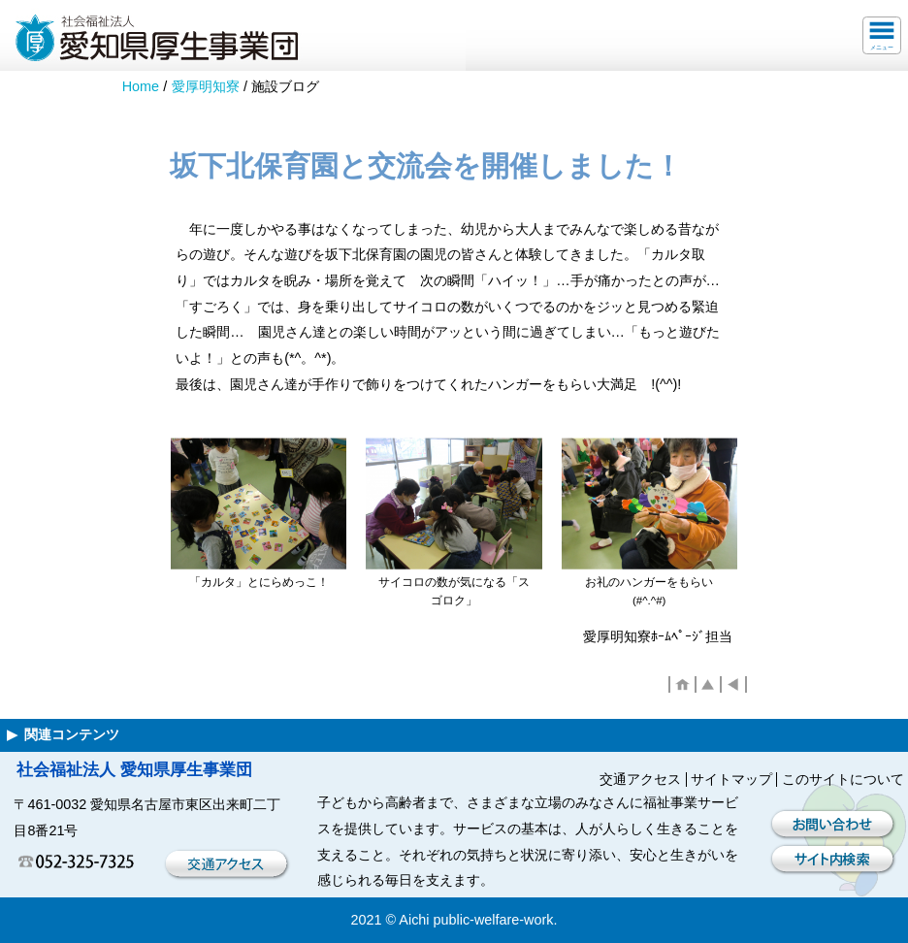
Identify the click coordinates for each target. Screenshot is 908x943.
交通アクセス (640, 779)
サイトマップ (731, 779)
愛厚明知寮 (206, 86)
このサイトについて (843, 779)
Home (140, 86)
